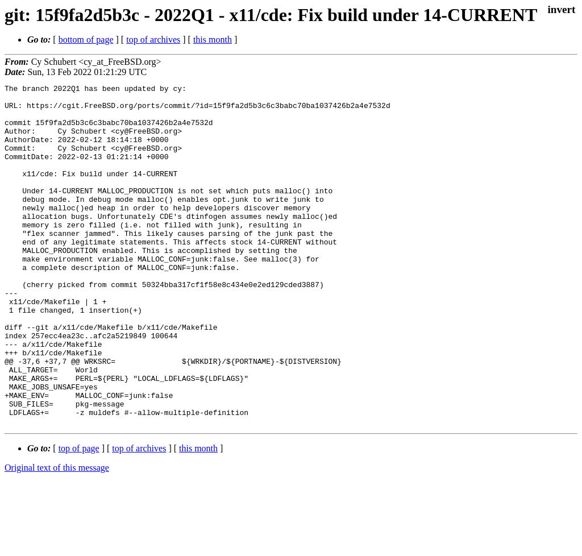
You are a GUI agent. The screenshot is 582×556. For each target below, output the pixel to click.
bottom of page (86, 39)
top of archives (153, 39)
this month (212, 39)
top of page (79, 516)
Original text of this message (57, 536)
